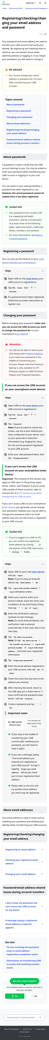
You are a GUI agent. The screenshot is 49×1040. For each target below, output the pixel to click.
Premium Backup (34, 353)
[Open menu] (45, 3)
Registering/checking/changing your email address (23, 131)
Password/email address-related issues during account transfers (23, 141)
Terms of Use (27, 1029)
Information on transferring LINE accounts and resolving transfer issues (24, 964)
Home (5, 8)
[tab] (14, 723)
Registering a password (19, 110)
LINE (3, 2)
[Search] (40, 3)
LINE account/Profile (15, 8)
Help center (6, 4)
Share (43, 34)
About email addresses (18, 123)
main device (32, 278)
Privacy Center (24, 1032)
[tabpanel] (24, 763)
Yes (15, 996)
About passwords (15, 104)
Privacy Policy (40, 1029)
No (34, 996)
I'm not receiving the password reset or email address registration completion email (23, 951)
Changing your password (19, 117)
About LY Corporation (11, 1029)
